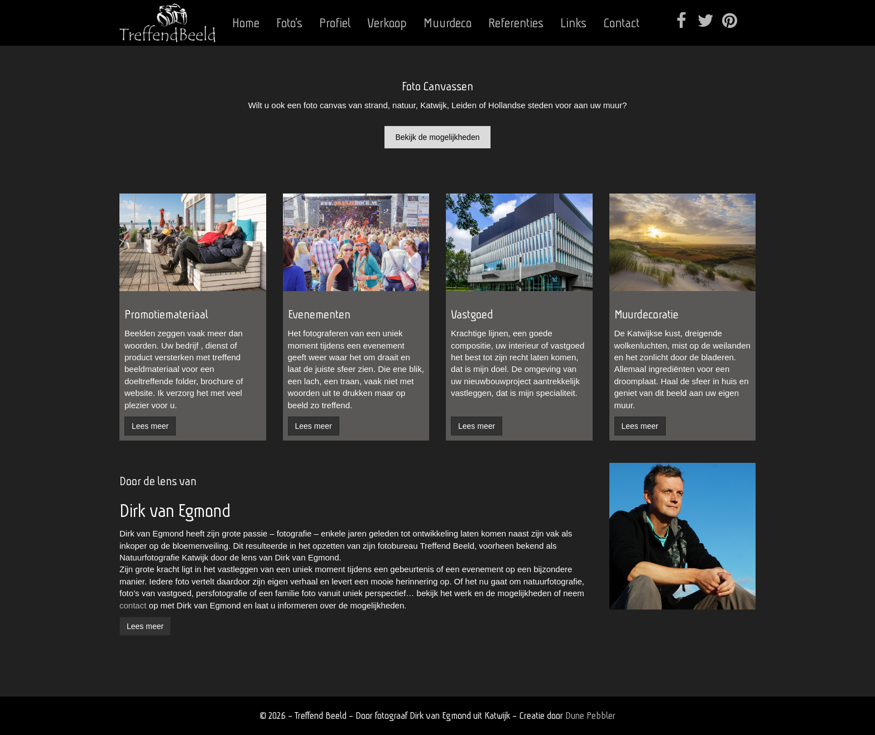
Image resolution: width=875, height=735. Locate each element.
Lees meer (145, 626)
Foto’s (289, 23)
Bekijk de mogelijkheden (438, 137)
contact (132, 605)
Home (245, 23)
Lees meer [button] (150, 426)
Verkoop (387, 23)
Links (573, 23)
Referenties (516, 23)
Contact (621, 23)
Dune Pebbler (590, 715)
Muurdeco (448, 23)
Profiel (334, 23)
